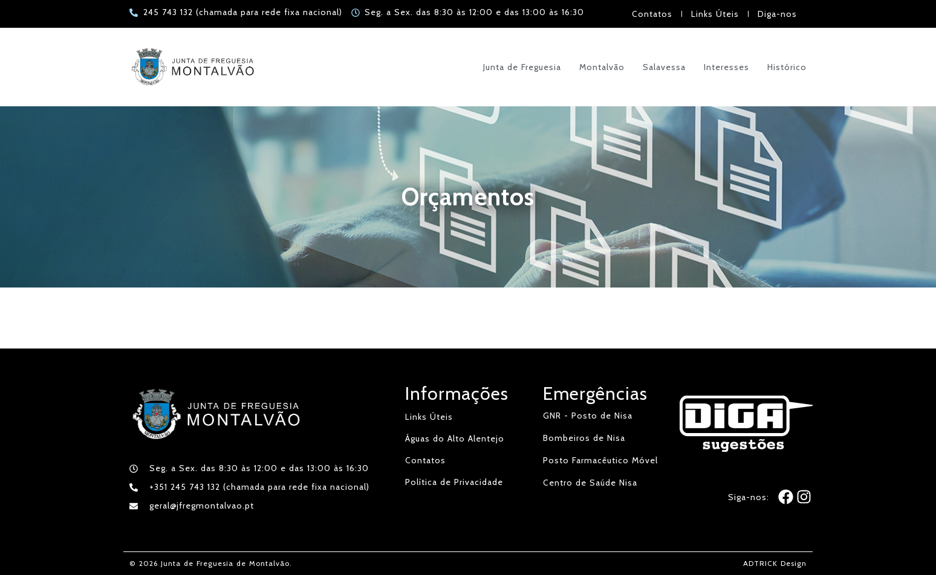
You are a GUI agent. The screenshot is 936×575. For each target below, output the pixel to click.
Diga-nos (777, 13)
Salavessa (664, 67)
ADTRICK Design (775, 563)
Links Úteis (715, 13)
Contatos (652, 13)
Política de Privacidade (454, 482)
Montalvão (602, 67)
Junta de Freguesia (522, 67)
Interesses (726, 67)
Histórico (787, 67)
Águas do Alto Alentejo (454, 438)
